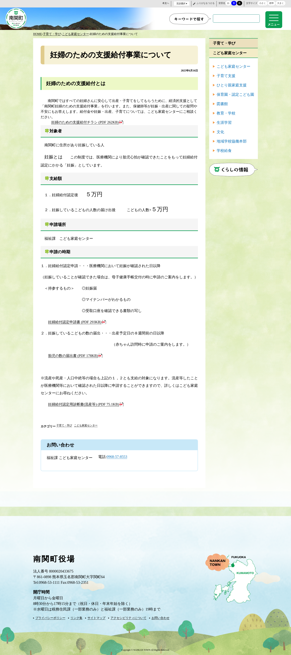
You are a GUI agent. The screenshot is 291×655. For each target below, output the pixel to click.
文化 (220, 131)
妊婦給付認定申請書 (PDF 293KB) (76, 321)
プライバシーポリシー (50, 617)
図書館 (222, 103)
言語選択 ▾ (181, 3)
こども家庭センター (75, 33)
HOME (37, 33)
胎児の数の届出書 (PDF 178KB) (74, 355)
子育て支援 (226, 75)
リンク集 (76, 617)
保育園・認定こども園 (235, 94)
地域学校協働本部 (232, 141)
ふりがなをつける (206, 3)
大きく (280, 3)
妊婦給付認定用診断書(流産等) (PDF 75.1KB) (85, 404)
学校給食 (224, 150)
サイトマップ (96, 617)
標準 (271, 3)
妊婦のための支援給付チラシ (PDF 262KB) (85, 122)
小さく (262, 3)
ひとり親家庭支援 (232, 85)
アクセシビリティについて (128, 617)
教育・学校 (226, 113)
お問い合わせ (160, 617)
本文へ (165, 3)
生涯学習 (224, 122)
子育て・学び (52, 33)
